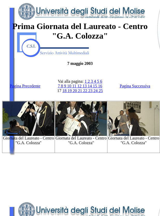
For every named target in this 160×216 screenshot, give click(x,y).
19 (70, 90)
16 (100, 86)
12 (80, 86)
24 (96, 90)
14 (90, 86)
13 (85, 86)
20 (75, 90)
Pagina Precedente (25, 86)
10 (69, 86)
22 (85, 90)
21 (80, 90)
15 (95, 86)
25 (101, 90)
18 (65, 90)
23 (90, 90)
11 (74, 86)
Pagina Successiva (135, 86)
